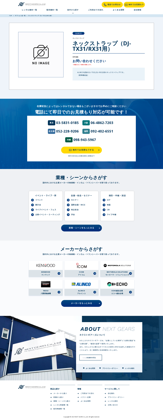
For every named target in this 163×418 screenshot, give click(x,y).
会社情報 (137, 10)
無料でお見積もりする (85, 150)
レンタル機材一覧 (29, 10)
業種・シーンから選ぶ (60, 401)
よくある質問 (118, 10)
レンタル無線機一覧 (59, 405)
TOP (10, 15)
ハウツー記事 (84, 397)
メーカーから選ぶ (58, 393)
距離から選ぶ (57, 397)
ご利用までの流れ (95, 10)
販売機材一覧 (52, 10)
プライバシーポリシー (115, 397)
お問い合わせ (111, 405)
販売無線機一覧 (57, 409)
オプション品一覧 (20, 15)
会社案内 (109, 393)
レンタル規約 (111, 401)
